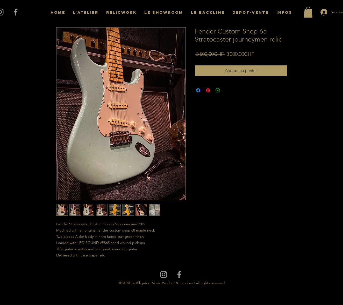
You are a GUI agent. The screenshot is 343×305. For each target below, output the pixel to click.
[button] (308, 12)
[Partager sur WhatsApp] (218, 90)
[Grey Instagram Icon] (163, 274)
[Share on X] (228, 90)
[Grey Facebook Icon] (15, 12)
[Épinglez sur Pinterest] (208, 90)
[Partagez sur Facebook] (198, 90)
